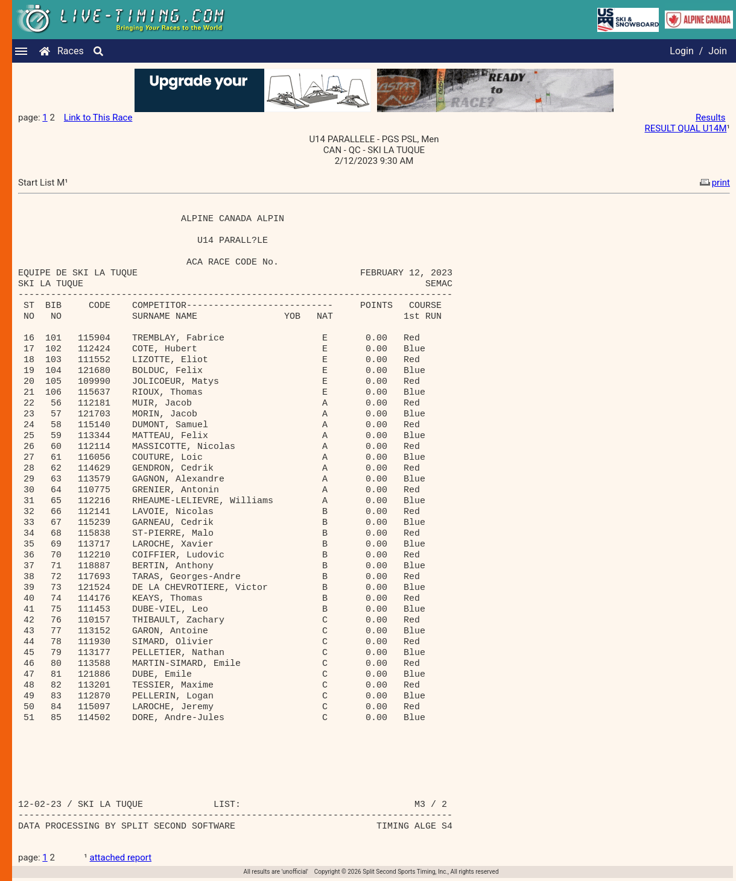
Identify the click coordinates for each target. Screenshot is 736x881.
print (713, 182)
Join (717, 51)
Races (70, 51)
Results (711, 117)
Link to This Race (98, 117)
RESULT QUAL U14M (685, 128)
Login (681, 51)
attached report (121, 857)
